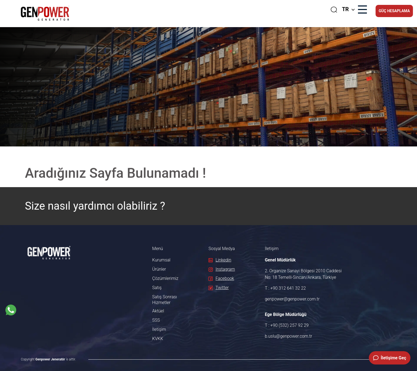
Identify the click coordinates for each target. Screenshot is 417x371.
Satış (157, 287)
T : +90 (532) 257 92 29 (287, 325)
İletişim (159, 329)
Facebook (221, 278)
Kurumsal (161, 260)
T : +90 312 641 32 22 (285, 288)
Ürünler (159, 269)
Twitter (218, 287)
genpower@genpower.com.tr (292, 299)
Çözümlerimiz (165, 278)
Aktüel (158, 311)
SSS (156, 320)
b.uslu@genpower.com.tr (288, 336)
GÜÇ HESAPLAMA (394, 11)
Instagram (221, 269)
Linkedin (219, 260)
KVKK (157, 338)
